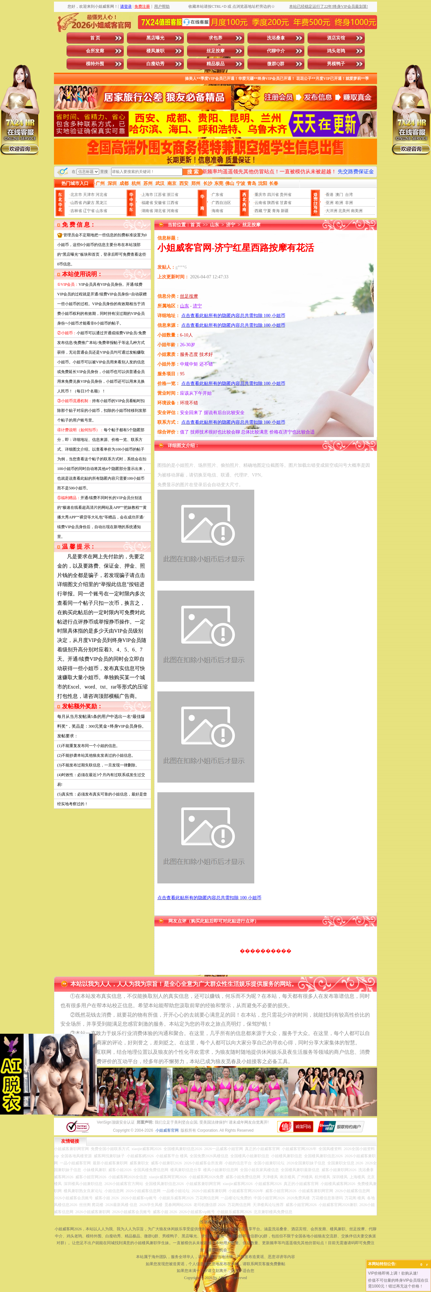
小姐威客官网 (167, 1130)
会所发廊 (95, 50)
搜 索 (193, 172)
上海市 (147, 194)
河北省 (101, 194)
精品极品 (215, 63)
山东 (214, 224)
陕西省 (273, 202)
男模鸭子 (336, 63)
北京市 (76, 194)
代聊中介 (276, 50)
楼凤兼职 (155, 50)
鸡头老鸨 (336, 50)
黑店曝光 (155, 38)
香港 (329, 194)
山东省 (101, 210)
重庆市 (260, 194)
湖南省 (147, 210)
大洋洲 (331, 210)
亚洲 (329, 202)
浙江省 (172, 194)
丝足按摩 (215, 50)
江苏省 (160, 194)
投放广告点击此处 (215, 1222)
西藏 (258, 210)
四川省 (273, 194)
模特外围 (95, 63)
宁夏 (267, 210)
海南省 (217, 210)
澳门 (339, 194)
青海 (276, 210)
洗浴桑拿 (276, 38)
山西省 (76, 202)
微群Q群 (275, 63)
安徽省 (160, 202)
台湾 (349, 194)
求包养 (215, 38)
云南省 (260, 202)
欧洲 (339, 202)
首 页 (95, 38)
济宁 (230, 224)
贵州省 (285, 194)
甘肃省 (285, 202)
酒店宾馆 (336, 38)
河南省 (172, 210)
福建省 (147, 202)
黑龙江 (101, 202)
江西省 (172, 202)
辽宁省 (89, 210)
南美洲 (357, 210)
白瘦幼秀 (155, 63)
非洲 (349, 202)
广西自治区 (221, 202)
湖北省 (160, 210)
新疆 (285, 210)
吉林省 (76, 210)
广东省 (217, 194)
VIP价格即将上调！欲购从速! (393, 1273)
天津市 (89, 194)
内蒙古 (89, 202)
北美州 (344, 210)
